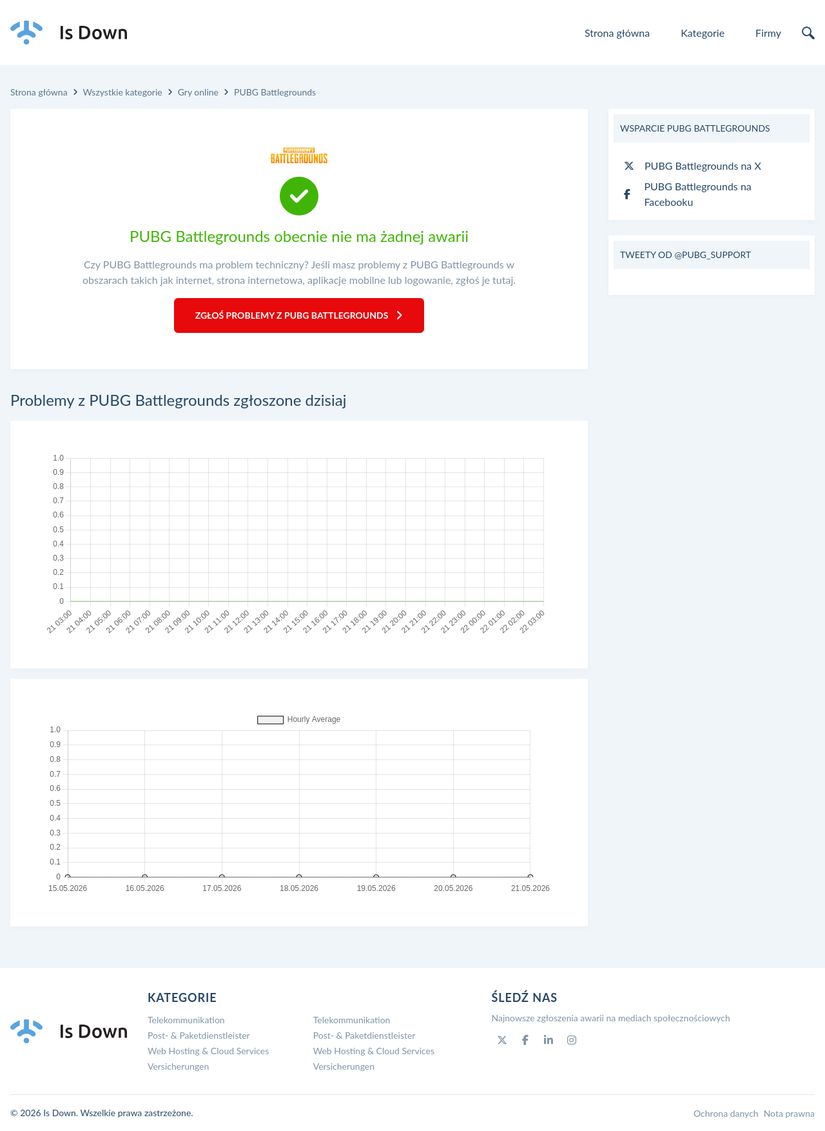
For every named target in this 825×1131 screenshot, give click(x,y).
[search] (808, 32)
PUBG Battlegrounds (275, 91)
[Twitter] (502, 1040)
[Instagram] (571, 1040)
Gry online (198, 91)
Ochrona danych (726, 1113)
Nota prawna (789, 1113)
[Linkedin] (548, 1040)
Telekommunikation (186, 1019)
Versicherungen (178, 1066)
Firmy (768, 32)
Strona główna (617, 32)
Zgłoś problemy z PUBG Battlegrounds (299, 315)
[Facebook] (525, 1040)
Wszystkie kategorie (122, 91)
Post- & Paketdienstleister (199, 1035)
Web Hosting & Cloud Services (208, 1050)
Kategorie (702, 32)
